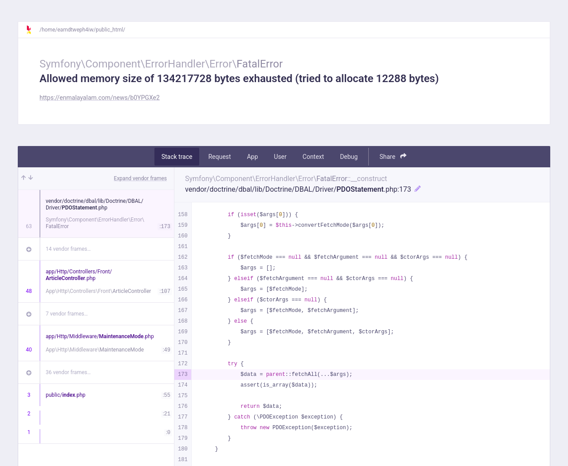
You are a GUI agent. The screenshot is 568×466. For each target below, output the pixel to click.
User (280, 156)
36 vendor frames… (68, 372)
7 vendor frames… (67, 314)
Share (392, 156)
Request (219, 156)
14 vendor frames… (68, 249)
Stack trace (177, 156)
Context (313, 156)
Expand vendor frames (140, 178)
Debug (349, 156)
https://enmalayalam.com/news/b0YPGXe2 (99, 97)
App (252, 156)
